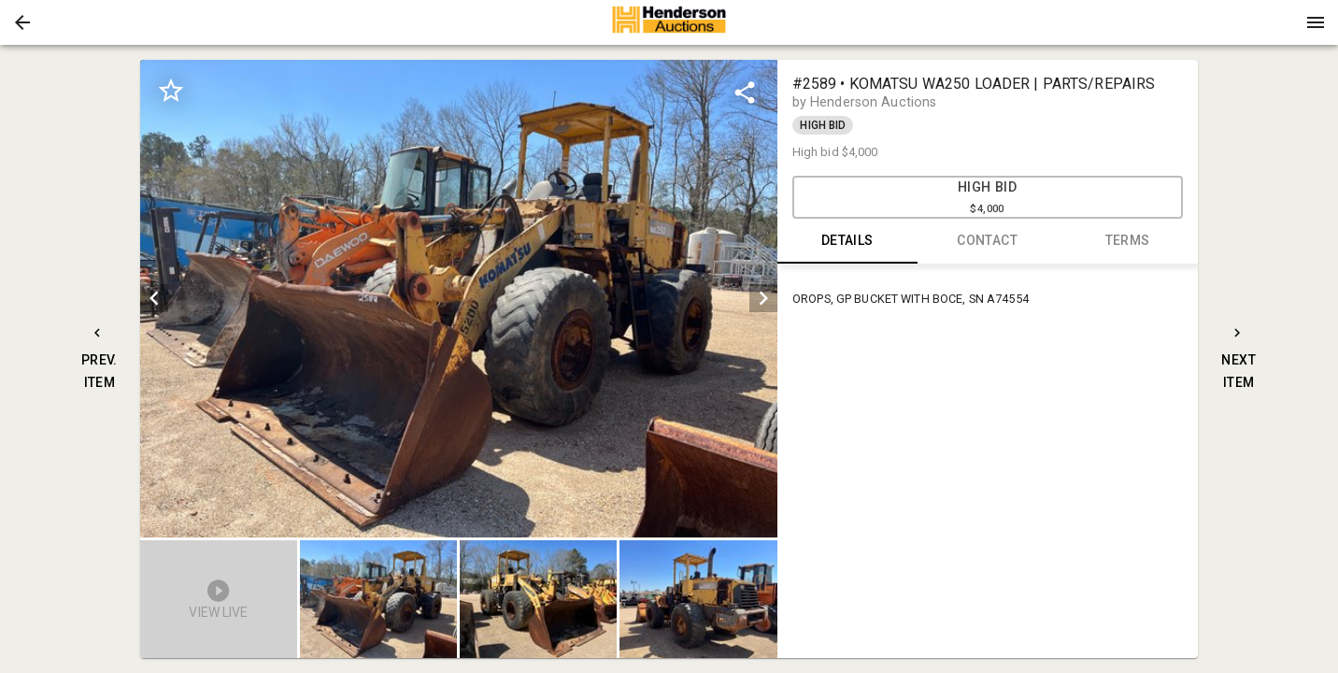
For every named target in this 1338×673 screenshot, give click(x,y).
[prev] (154, 298)
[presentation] (669, 22)
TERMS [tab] (1128, 241)
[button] (22, 22)
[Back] (22, 22)
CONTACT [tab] (988, 241)
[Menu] (1315, 22)
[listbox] (458, 298)
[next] (763, 298)
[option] (458, 298)
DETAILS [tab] (847, 241)
